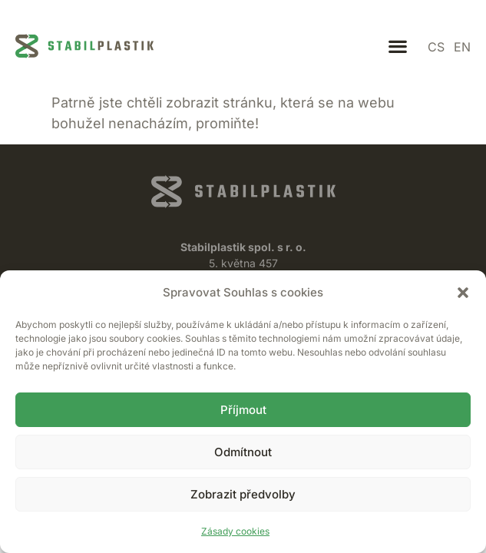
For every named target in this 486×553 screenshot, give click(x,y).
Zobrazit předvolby (243, 494)
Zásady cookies (235, 531)
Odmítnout (243, 452)
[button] (463, 292)
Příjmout (243, 409)
